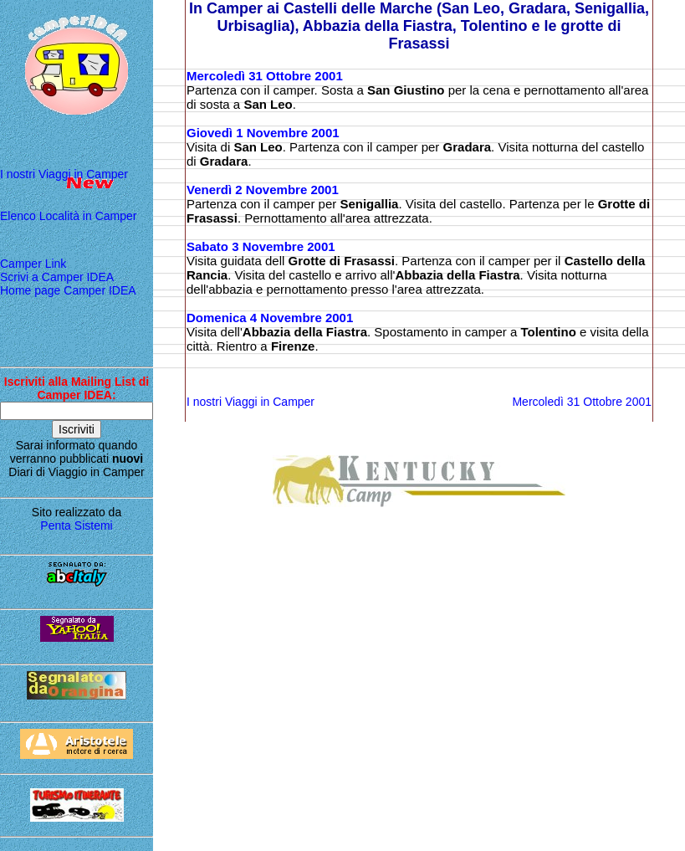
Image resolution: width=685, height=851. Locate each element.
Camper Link (33, 263)
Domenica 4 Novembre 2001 (270, 317)
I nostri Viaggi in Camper (64, 174)
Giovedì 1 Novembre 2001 (263, 133)
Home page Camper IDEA (68, 290)
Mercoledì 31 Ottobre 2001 (265, 76)
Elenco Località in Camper (68, 216)
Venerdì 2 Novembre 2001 (263, 189)
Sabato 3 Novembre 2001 (261, 246)
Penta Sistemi (76, 525)
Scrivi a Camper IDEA (57, 277)
